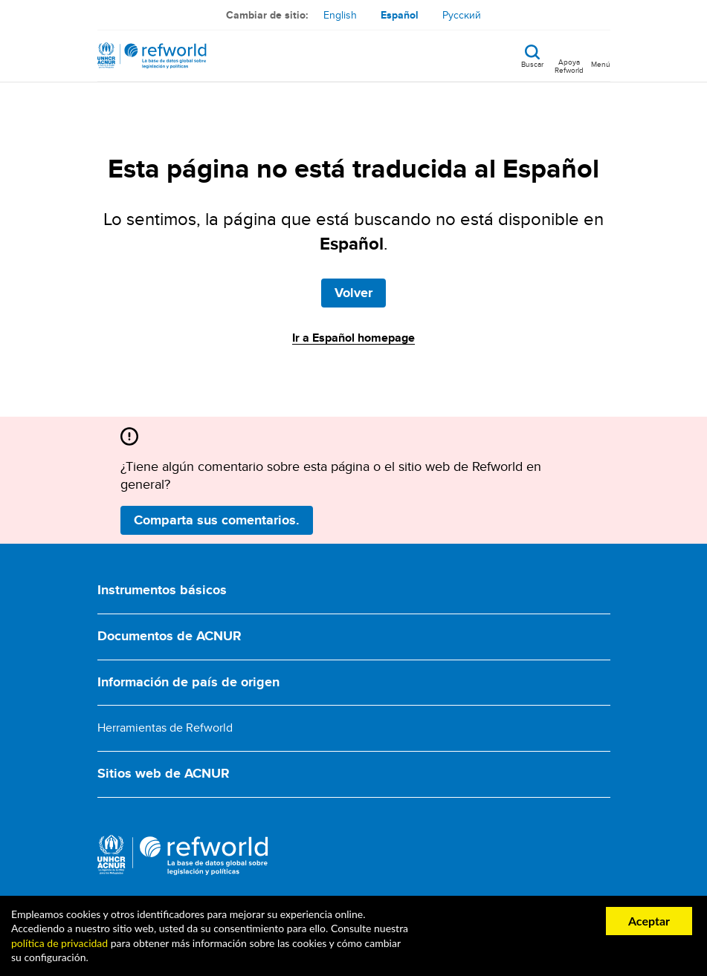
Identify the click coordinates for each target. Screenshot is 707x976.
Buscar (532, 63)
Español (400, 14)
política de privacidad (59, 943)
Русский (461, 14)
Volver (353, 292)
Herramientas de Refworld (165, 727)
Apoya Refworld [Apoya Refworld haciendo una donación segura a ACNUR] (569, 65)
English (340, 14)
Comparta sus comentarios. (217, 520)
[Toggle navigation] (600, 55)
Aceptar (649, 921)
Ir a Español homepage (353, 337)
